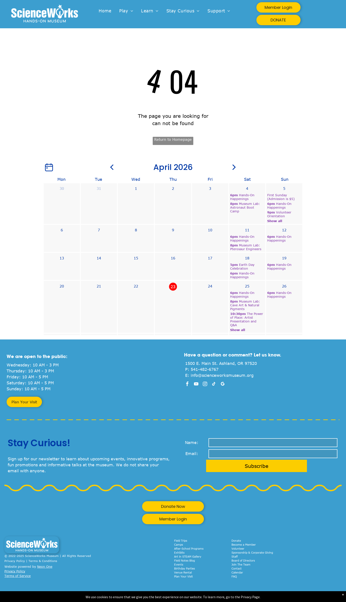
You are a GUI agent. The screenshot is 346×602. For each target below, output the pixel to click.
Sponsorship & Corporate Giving (252, 552)
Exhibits (179, 552)
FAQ (234, 576)
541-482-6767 (204, 369)
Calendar (237, 572)
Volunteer (237, 548)
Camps (178, 544)
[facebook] (187, 384)
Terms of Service (17, 576)
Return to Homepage (173, 139)
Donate (236, 540)
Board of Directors (243, 560)
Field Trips (180, 540)
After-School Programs (188, 548)
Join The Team (240, 564)
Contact (236, 568)
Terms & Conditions (42, 561)
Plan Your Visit (183, 576)
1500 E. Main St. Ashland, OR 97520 (221, 363)
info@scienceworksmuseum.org (222, 375)
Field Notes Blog (184, 560)
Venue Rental (183, 572)
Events (178, 564)
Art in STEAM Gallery (187, 556)
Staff (234, 556)
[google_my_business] (222, 384)
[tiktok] (214, 384)
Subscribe (256, 466)
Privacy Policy (14, 561)
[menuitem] (105, 11)
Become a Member (243, 544)
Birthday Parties (184, 568)
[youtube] (196, 384)
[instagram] (205, 384)
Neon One (44, 566)
